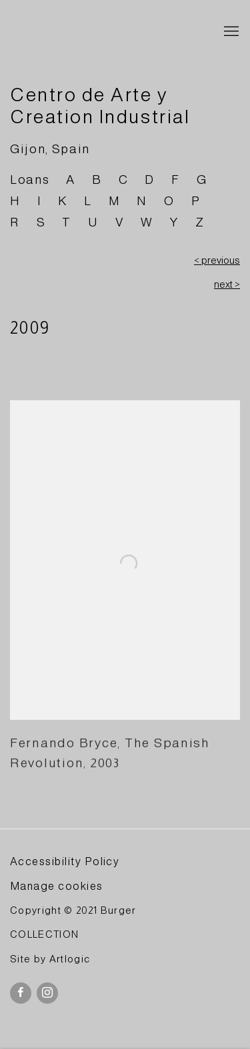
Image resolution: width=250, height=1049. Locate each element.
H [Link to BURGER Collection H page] (15, 201)
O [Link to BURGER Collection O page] (169, 201)
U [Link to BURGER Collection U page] (93, 222)
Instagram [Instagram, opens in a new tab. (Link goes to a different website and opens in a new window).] (47, 993)
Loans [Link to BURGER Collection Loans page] (29, 179)
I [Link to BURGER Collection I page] (39, 201)
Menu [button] (230, 32)
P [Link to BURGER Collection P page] (196, 201)
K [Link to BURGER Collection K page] (62, 201)
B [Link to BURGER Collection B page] (97, 179)
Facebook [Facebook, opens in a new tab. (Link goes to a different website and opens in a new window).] (20, 993)
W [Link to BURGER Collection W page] (147, 222)
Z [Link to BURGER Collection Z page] (200, 222)
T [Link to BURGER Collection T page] (66, 222)
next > (227, 284)
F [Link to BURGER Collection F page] (175, 179)
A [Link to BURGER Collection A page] (70, 179)
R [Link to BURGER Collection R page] (15, 222)
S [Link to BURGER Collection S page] (41, 222)
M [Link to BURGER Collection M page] (115, 201)
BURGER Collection (105, 32)
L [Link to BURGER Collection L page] (88, 201)
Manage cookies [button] (56, 886)
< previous (217, 260)
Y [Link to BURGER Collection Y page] (174, 222)
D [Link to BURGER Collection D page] (150, 179)
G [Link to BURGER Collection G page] (202, 179)
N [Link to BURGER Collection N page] (142, 201)
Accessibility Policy (64, 861)
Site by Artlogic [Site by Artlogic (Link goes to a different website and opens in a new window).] (50, 959)
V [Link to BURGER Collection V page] (120, 222)
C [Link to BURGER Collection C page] (124, 179)
